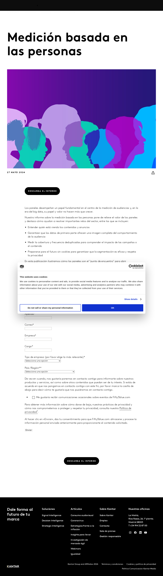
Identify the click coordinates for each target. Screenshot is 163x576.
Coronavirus (77, 521)
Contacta (137, 5)
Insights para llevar (81, 535)
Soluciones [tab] (30, 5)
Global (148, 5)
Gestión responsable (110, 536)
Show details (131, 299)
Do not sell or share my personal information (50, 308)
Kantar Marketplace (64, 5)
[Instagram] (130, 533)
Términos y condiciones (112, 564)
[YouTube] (145, 533)
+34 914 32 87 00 (138, 526)
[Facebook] (135, 533)
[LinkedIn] (140, 533)
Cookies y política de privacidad (141, 564)
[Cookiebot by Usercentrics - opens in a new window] (130, 266)
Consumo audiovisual (82, 515)
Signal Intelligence (51, 515)
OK (112, 308)
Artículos (46, 5)
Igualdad (75, 554)
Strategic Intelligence (53, 526)
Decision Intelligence (52, 521)
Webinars (76, 549)
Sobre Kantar (113, 5)
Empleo (126, 5)
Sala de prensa (107, 531)
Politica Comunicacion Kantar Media (139, 569)
